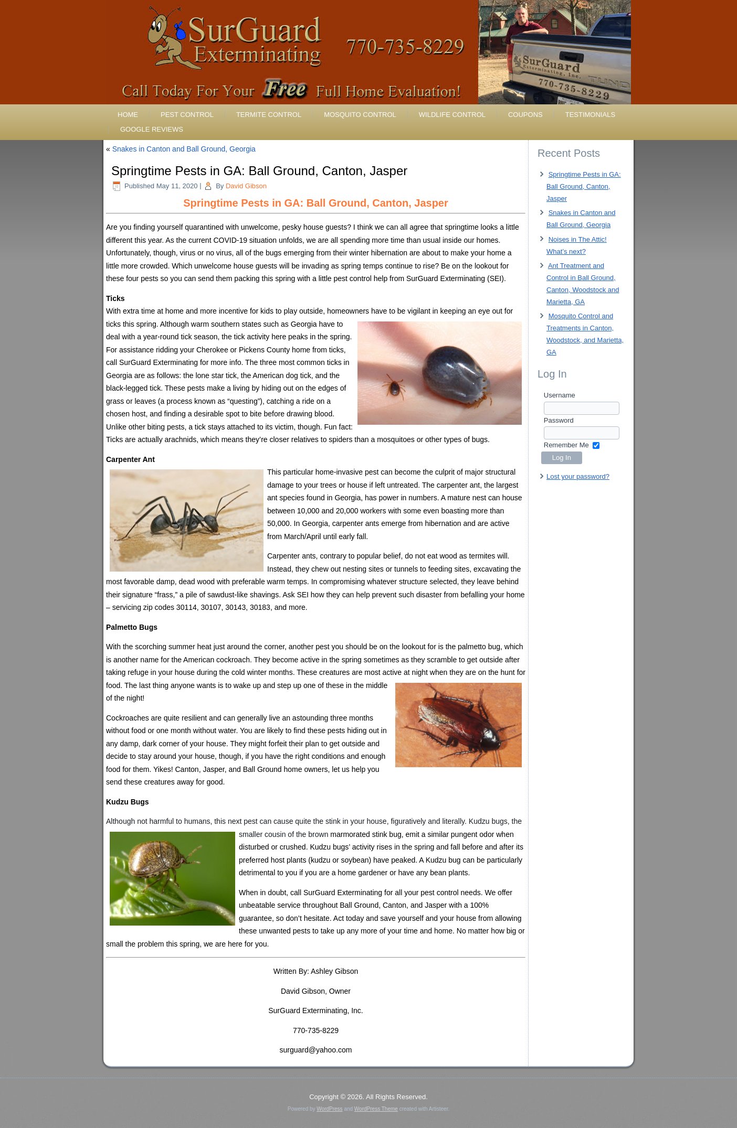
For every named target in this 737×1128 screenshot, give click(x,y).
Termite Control (268, 115)
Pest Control (187, 115)
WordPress (329, 1109)
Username (559, 395)
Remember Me (566, 445)
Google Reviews (151, 129)
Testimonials (590, 115)
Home (128, 115)
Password (559, 420)
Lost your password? (577, 476)
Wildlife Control (452, 115)
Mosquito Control (360, 115)
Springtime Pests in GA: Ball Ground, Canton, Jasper (583, 186)
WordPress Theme (376, 1109)
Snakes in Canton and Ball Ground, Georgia (184, 149)
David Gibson (246, 186)
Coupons (525, 115)
